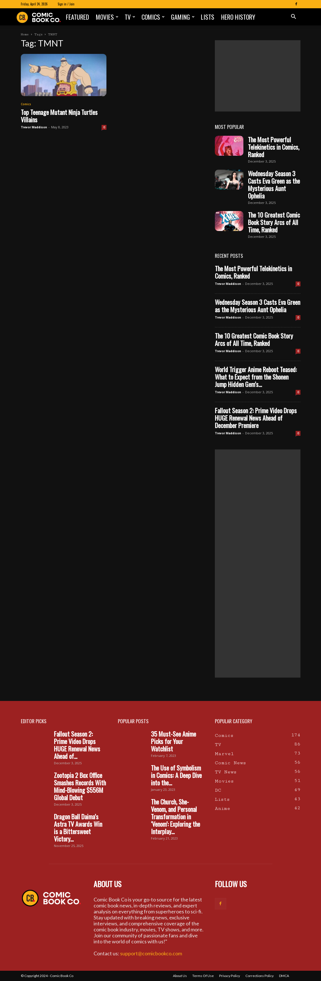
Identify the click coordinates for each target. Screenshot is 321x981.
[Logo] (38, 16)
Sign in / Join (66, 4)
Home (25, 34)
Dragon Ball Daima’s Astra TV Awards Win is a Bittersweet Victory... (78, 827)
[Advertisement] (257, 76)
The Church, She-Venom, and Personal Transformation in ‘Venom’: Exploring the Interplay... (175, 816)
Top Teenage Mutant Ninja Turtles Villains (59, 116)
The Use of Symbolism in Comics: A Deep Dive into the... (176, 775)
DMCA (284, 976)
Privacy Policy (229, 976)
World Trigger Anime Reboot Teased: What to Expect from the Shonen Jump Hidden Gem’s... (256, 377)
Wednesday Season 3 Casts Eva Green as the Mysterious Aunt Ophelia (274, 184)
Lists (207, 16)
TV (130, 16)
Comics (153, 16)
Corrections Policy (259, 976)
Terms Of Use (203, 976)
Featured (77, 16)
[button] (293, 16)
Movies (107, 16)
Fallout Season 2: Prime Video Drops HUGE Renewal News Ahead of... (77, 745)
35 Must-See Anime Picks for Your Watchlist (173, 741)
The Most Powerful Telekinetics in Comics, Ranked (273, 147)
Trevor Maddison (34, 127)
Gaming (183, 16)
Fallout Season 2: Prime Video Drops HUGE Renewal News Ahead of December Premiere (256, 418)
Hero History (238, 16)
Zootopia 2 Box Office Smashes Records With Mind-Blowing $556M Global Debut (80, 786)
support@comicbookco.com (151, 953)
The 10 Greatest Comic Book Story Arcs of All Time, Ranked (274, 222)
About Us (180, 976)
